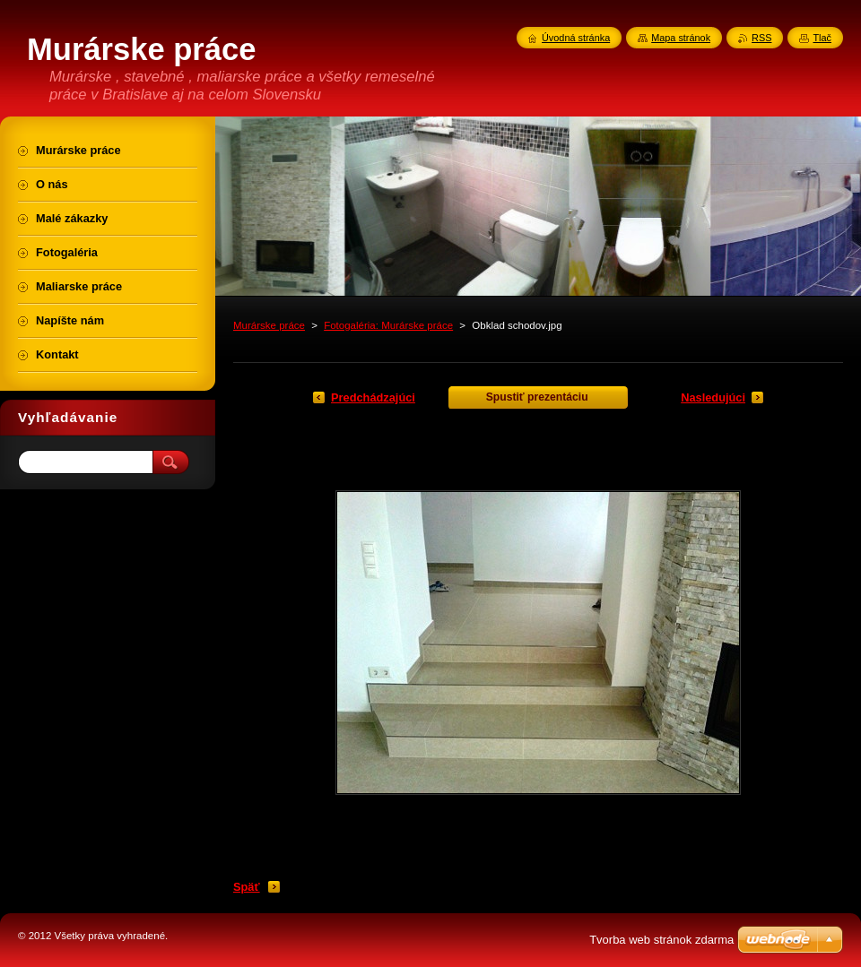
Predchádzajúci (373, 397)
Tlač (822, 37)
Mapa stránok (680, 37)
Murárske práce (269, 325)
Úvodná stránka (576, 37)
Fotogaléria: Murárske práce (388, 325)
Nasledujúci (713, 397)
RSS (761, 37)
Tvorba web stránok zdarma (661, 939)
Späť (246, 887)
